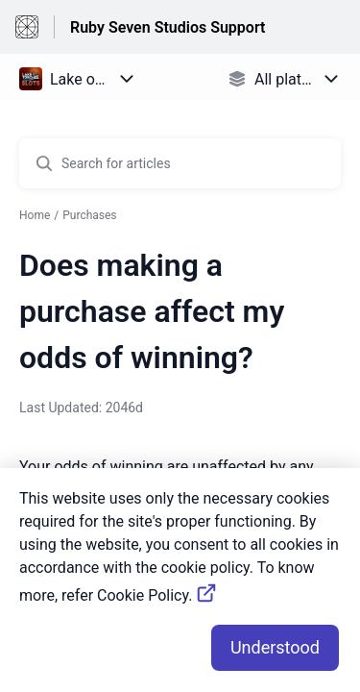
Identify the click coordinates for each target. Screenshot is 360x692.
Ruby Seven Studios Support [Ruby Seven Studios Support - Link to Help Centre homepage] (167, 27)
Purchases (89, 215)
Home (34, 215)
